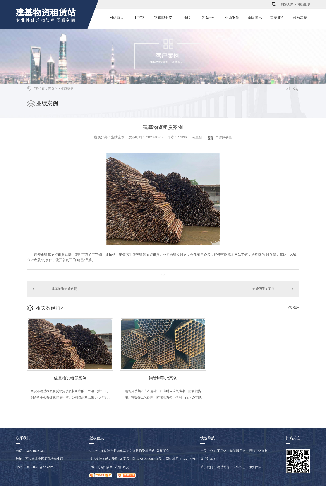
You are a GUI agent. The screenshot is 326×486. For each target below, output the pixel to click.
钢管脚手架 (163, 17)
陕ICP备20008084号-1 (148, 459)
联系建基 (300, 17)
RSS (184, 459)
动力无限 (111, 459)
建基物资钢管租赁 (64, 289)
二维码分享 (223, 137)
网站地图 (172, 459)
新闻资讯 (254, 17)
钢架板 (263, 450)
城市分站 (97, 467)
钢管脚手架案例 (263, 289)
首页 (51, 88)
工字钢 (139, 17)
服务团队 (255, 467)
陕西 (109, 467)
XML (192, 459)
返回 (291, 88)
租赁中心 (209, 17)
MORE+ (293, 307)
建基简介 (277, 17)
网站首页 (116, 17)
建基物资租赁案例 (70, 378)
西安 (126, 467)
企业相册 (239, 467)
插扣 (186, 17)
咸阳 (118, 467)
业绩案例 (232, 17)
